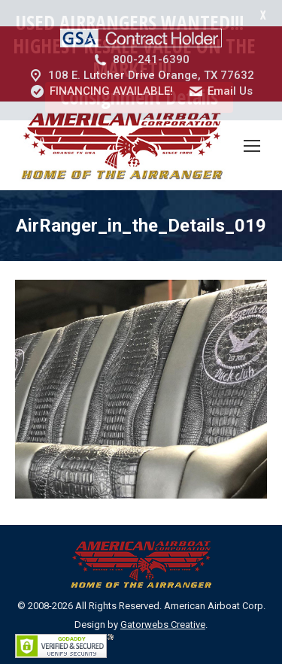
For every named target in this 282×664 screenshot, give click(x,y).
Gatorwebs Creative (162, 598)
